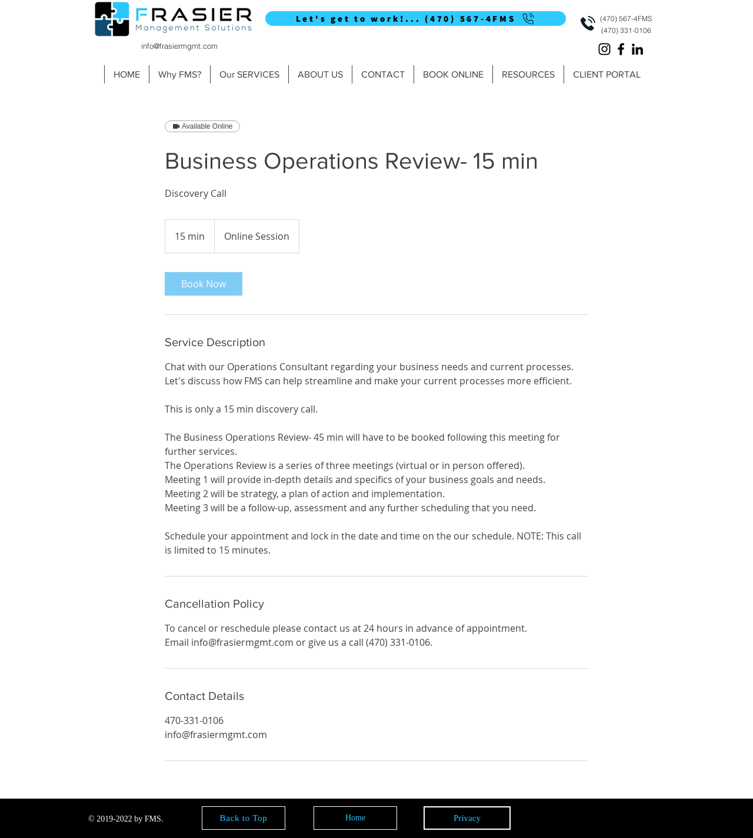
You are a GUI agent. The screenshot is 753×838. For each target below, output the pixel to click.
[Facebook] (621, 49)
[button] (249, 74)
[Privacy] (467, 818)
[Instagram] (604, 49)
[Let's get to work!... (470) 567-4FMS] (415, 18)
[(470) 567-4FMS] (626, 18)
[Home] (355, 818)
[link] (203, 284)
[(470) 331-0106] (626, 30)
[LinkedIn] (637, 49)
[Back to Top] (243, 818)
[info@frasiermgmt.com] (179, 45)
